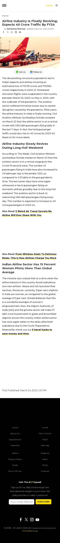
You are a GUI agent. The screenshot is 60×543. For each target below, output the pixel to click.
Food (45, 427)
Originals (45, 453)
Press (45, 465)
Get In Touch (45, 433)
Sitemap (45, 445)
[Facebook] (20, 520)
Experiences (15, 439)
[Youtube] (37, 520)
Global (49, 6)
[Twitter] (26, 520)
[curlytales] (30, 413)
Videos (15, 453)
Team (45, 459)
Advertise (15, 445)
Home (5, 16)
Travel (45, 439)
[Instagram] (31, 520)
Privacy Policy (15, 459)
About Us (15, 433)
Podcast (45, 471)
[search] (56, 5)
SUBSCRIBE (43, 501)
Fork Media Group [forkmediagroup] (30, 531)
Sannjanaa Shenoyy (16, 29)
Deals (15, 465)
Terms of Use (15, 471)
